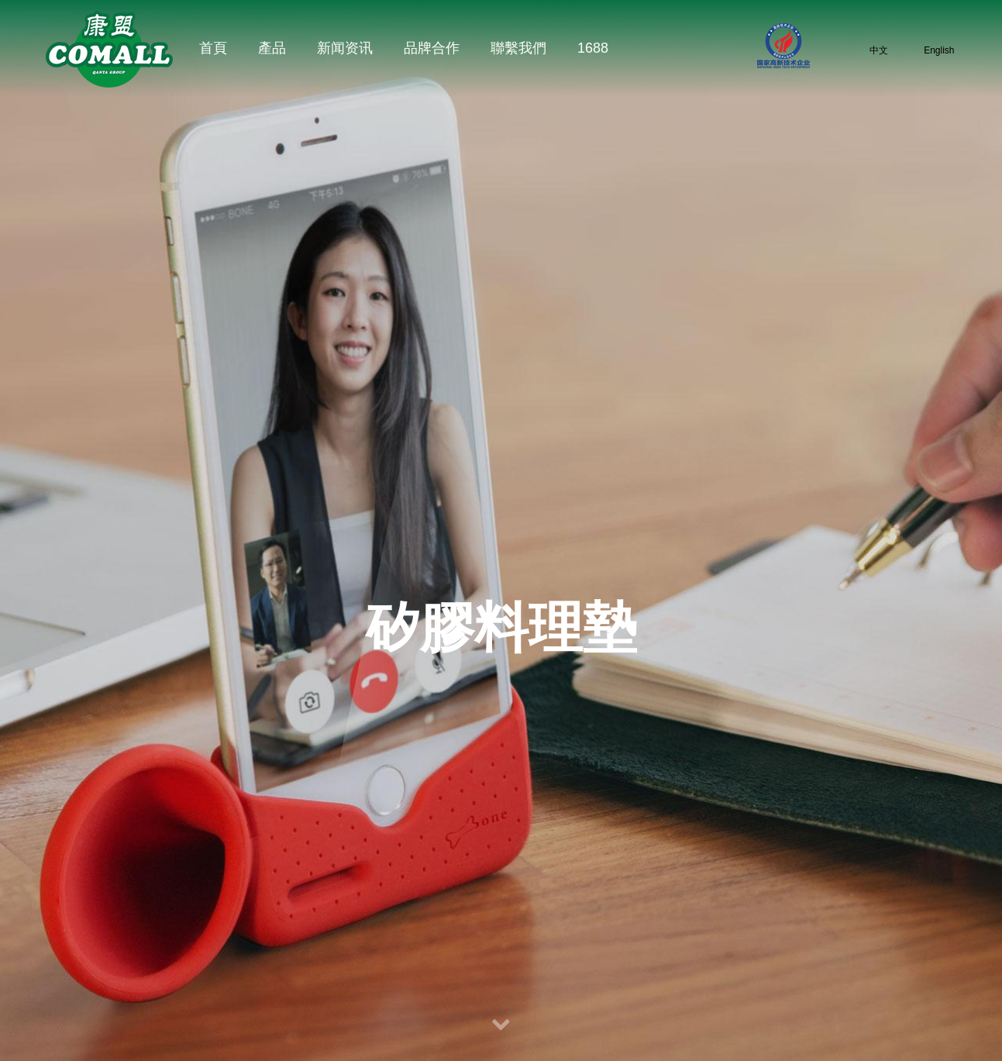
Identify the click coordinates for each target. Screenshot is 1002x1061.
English (929, 50)
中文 (868, 50)
